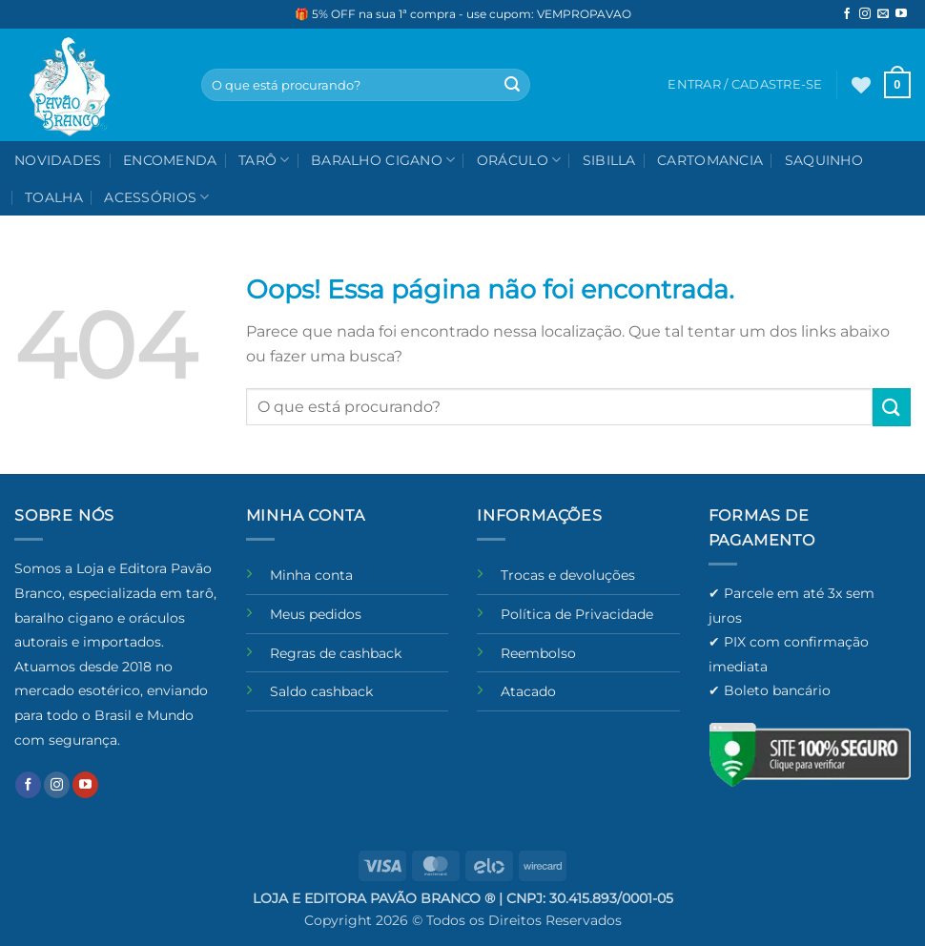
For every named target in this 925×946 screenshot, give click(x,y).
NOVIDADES (58, 160)
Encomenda (170, 160)
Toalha (54, 197)
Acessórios (156, 197)
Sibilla (609, 160)
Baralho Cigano (383, 160)
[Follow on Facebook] (847, 14)
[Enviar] (512, 85)
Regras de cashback (335, 653)
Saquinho (824, 160)
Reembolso (538, 653)
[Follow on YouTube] (901, 14)
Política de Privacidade (577, 614)
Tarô (264, 160)
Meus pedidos (315, 614)
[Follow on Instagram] (865, 14)
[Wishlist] (861, 85)
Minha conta (311, 575)
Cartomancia (710, 160)
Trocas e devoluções (568, 575)
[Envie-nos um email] (883, 14)
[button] (897, 85)
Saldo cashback (321, 691)
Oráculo (519, 160)
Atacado (528, 691)
